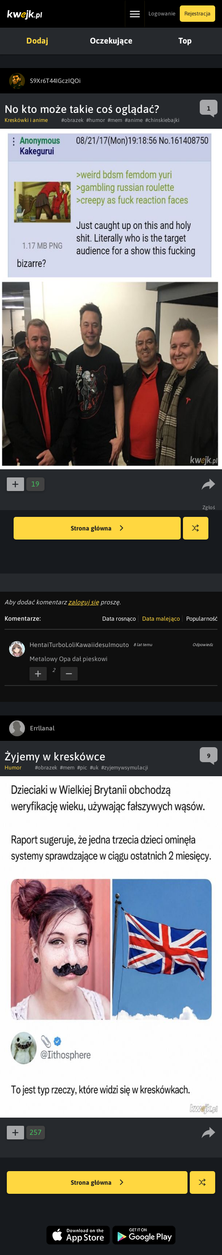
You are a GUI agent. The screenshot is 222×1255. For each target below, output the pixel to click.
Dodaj (37, 40)
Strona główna (97, 529)
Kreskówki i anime (26, 120)
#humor (95, 120)
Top (185, 40)
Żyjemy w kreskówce (55, 756)
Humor (13, 767)
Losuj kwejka (199, 532)
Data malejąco (161, 618)
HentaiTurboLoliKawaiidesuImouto (79, 644)
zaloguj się (83, 602)
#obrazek (72, 120)
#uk (94, 767)
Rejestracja (197, 13)
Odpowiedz (202, 644)
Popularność (201, 618)
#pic (82, 767)
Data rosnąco (119, 618)
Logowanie (161, 13)
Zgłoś (209, 507)
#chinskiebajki (162, 120)
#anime (134, 120)
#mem (115, 120)
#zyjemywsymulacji (124, 767)
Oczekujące (111, 40)
